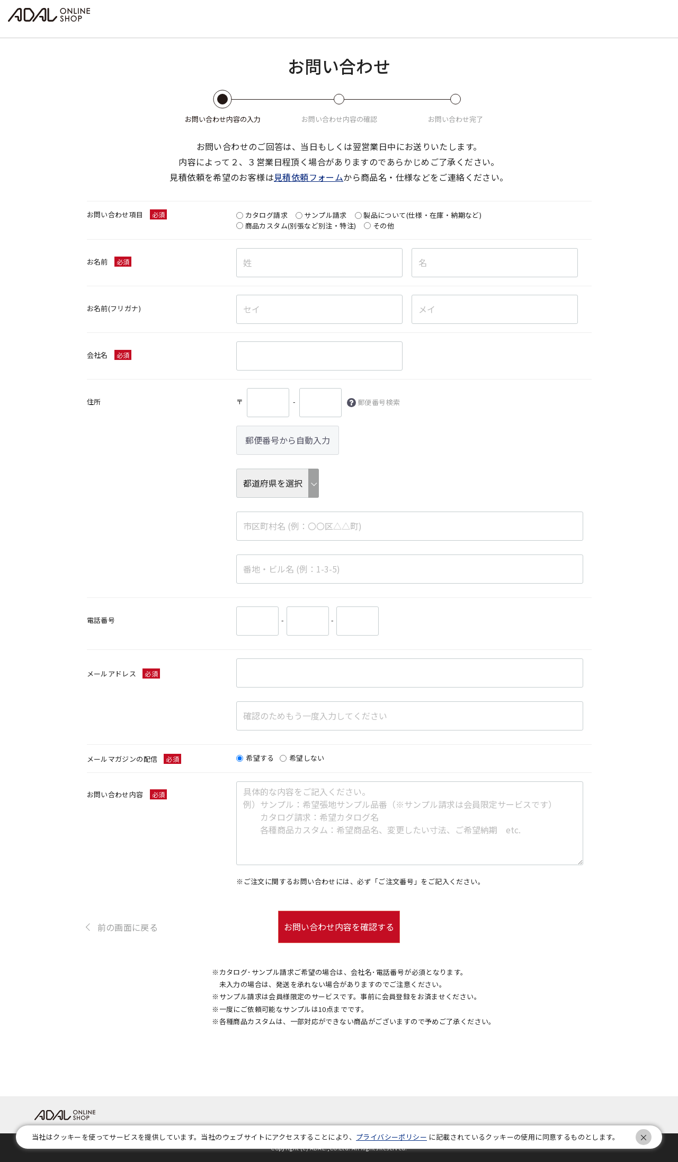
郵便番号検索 (379, 402)
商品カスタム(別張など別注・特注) (300, 226)
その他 (383, 226)
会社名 (97, 355)
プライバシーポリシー (391, 1137)
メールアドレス (112, 673)
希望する (260, 758)
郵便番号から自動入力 (287, 440)
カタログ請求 (266, 215)
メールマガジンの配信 (122, 759)
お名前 (97, 262)
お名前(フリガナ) (114, 308)
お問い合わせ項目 (115, 214)
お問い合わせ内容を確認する (339, 926)
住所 (94, 402)
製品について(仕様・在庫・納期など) (422, 215)
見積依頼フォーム (308, 177)
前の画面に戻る (127, 926)
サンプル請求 (325, 215)
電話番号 (101, 620)
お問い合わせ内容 (115, 794)
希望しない (307, 758)
